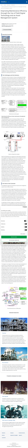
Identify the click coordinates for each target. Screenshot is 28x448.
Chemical (4, 333)
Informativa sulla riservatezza (14, 444)
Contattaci (4, 437)
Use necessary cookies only (14, 240)
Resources (8, 5)
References (13, 5)
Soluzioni (11, 432)
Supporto (20, 435)
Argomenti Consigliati (14, 435)
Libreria (5, 5)
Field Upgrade (5, 396)
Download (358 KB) (7, 29)
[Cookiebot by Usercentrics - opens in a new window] (22, 207)
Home (2, 5)
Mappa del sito (14, 445)
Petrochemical (5, 362)
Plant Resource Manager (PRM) (8, 420)
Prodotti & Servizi (22, 432)
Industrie (3, 432)
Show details (23, 233)
